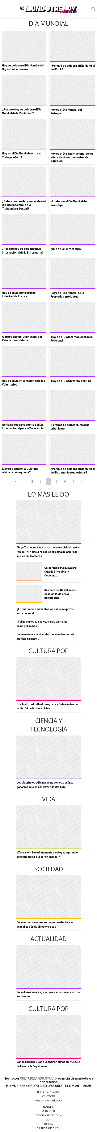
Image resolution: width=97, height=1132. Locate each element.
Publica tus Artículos (49, 1100)
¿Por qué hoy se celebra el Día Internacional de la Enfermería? (23, 250)
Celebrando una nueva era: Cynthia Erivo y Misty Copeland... (60, 571)
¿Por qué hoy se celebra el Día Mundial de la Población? (21, 111)
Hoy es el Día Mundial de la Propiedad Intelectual (67, 294)
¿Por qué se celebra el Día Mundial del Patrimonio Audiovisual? (72, 470)
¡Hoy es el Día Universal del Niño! (71, 380)
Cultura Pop (48, 1111)
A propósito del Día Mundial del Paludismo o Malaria (22, 338)
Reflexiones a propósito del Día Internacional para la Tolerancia (23, 426)
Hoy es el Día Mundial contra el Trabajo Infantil (21, 155)
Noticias (48, 1106)
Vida (48, 1119)
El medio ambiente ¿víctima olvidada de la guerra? (20, 470)
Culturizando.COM (48, 1128)
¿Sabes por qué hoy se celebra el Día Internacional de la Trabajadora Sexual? (23, 204)
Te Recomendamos (48, 1092)
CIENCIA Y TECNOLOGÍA (49, 1115)
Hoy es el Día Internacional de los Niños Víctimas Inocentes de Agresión (72, 157)
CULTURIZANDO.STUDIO (38, 1078)
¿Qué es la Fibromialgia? (66, 248)
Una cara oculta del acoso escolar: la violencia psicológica (60, 593)
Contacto (48, 1096)
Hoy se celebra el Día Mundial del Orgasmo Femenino (23, 67)
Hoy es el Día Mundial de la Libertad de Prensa (19, 294)
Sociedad (48, 1124)
